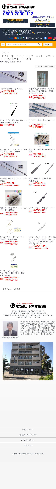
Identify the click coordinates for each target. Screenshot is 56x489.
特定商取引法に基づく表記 (28, 435)
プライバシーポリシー (28, 440)
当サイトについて (28, 429)
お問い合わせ (28, 445)
